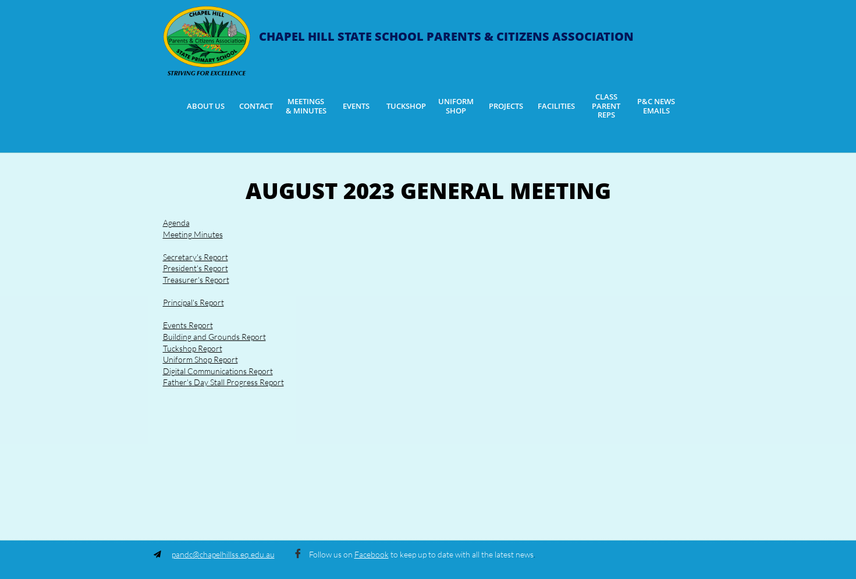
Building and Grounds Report (214, 337)
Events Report (188, 325)
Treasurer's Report (196, 280)
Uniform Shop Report (200, 359)
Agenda (176, 223)
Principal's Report (193, 302)
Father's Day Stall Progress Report (223, 382)
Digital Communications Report (218, 371)
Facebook (371, 554)
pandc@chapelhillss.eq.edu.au (223, 554)
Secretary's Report (195, 257)
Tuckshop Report (192, 348)
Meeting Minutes (193, 234)
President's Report (195, 268)
